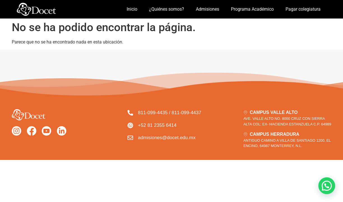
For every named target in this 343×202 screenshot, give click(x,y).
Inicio (132, 9)
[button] (326, 185)
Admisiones (207, 9)
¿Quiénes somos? (166, 9)
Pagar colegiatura (303, 9)
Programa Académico (252, 9)
